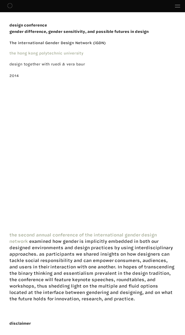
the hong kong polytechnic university (46, 53)
